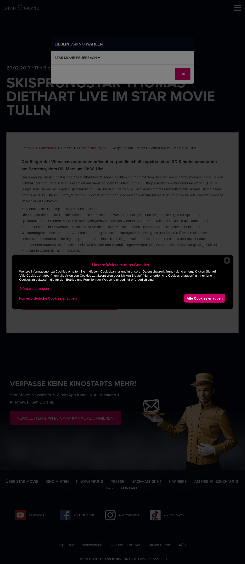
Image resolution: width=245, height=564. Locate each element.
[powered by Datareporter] (227, 263)
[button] (34, 289)
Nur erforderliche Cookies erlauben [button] (48, 298)
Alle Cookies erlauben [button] (205, 298)
